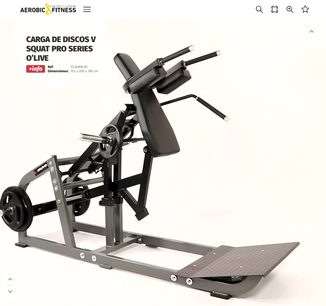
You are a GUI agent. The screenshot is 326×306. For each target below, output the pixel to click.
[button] (87, 9)
